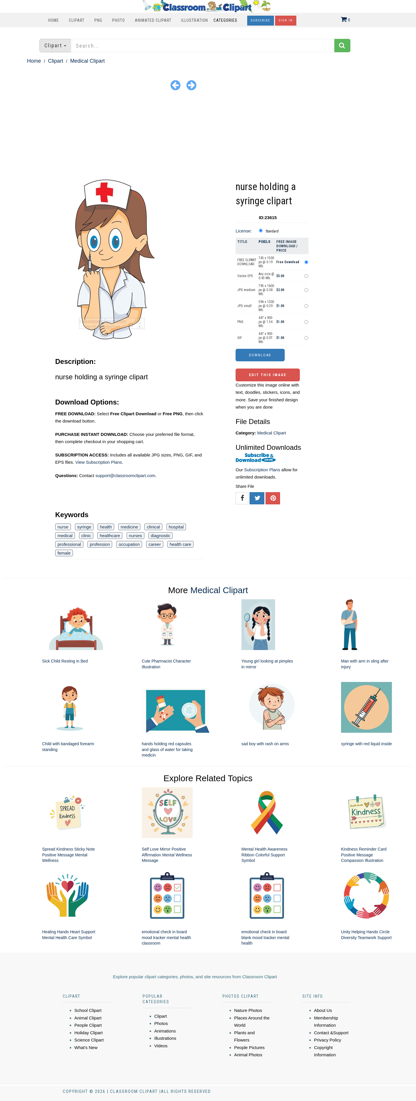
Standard (272, 231)
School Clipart (87, 1010)
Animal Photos (248, 1054)
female (64, 552)
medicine (129, 526)
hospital (176, 526)
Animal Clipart (87, 1017)
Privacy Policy (327, 1039)
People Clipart (88, 1025)
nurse (63, 526)
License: (244, 230)
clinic (86, 535)
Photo (118, 20)
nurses (135, 535)
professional (69, 544)
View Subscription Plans (98, 462)
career (154, 544)
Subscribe (260, 20)
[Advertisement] (208, 136)
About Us (323, 1010)
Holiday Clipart (88, 1032)
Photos (161, 1023)
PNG (98, 20)
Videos (161, 1045)
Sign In (286, 20)
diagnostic (161, 535)
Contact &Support (331, 1032)
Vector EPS (245, 276)
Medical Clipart (87, 61)
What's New (86, 1047)
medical (65, 535)
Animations (165, 1030)
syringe (84, 526)
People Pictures (249, 1047)
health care (180, 544)
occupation (129, 544)
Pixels (264, 241)
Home (53, 20)
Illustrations (165, 1038)
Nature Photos (248, 1010)
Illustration (194, 20)
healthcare (110, 535)
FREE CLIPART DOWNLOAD (247, 262)
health (106, 526)
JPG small (244, 306)
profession (100, 544)
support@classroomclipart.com (125, 475)
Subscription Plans (262, 469)
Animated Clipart (153, 20)
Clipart (77, 20)
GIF (239, 338)
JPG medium (246, 290)
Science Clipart (89, 1039)
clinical (153, 526)
